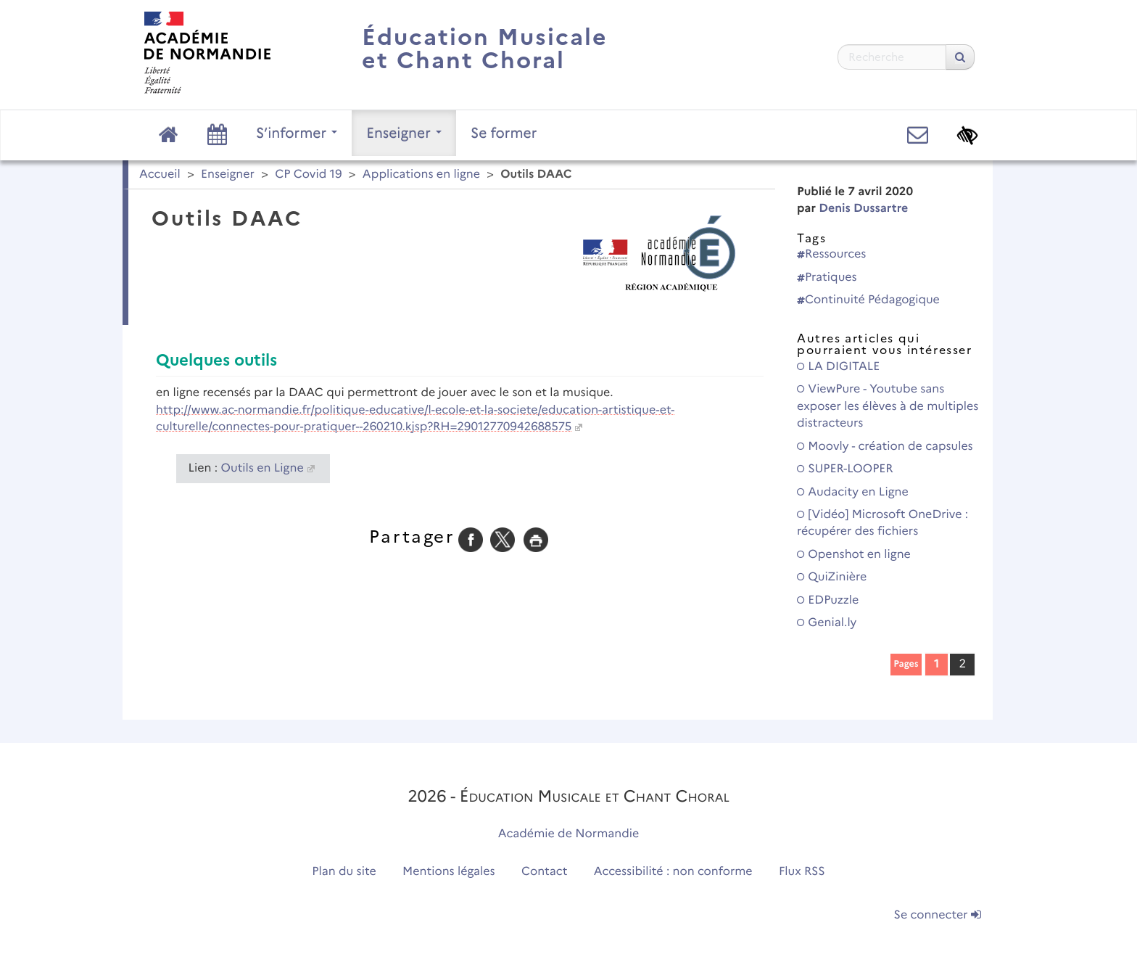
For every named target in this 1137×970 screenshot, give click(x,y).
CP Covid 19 (308, 174)
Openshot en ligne (854, 555)
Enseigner (404, 132)
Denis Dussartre (863, 208)
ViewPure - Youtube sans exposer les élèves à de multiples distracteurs (887, 406)
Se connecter (937, 915)
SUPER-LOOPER (845, 469)
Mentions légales (448, 872)
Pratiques (827, 277)
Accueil (160, 174)
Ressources (831, 254)
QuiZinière (832, 577)
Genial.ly (826, 623)
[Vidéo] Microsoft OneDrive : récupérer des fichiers (882, 523)
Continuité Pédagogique (868, 300)
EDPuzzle (828, 600)
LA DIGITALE (838, 367)
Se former (504, 132)
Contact (544, 872)
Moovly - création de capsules (885, 446)
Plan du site (344, 872)
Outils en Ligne (262, 468)
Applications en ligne (421, 174)
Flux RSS (802, 872)
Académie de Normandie (569, 834)
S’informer (296, 132)
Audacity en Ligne (853, 492)
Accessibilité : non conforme (673, 872)
